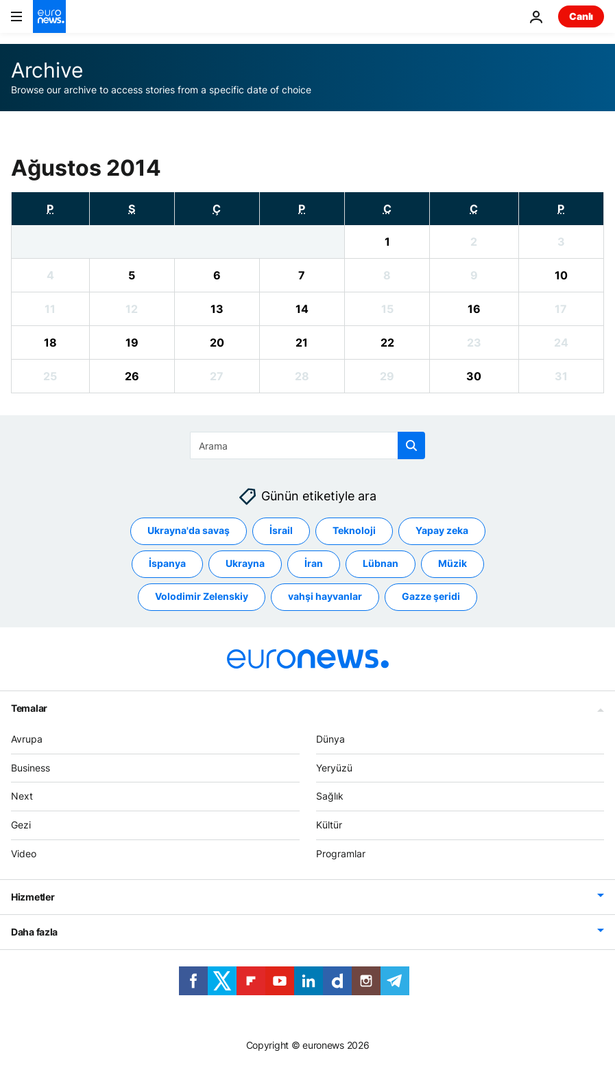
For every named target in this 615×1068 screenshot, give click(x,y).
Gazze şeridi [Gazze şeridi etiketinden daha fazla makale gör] (431, 597)
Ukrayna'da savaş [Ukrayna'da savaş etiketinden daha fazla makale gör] (188, 531)
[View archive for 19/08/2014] (132, 342)
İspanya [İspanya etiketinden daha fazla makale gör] (167, 564)
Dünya (330, 739)
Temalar (29, 708)
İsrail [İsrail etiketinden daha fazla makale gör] (281, 531)
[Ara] (307, 445)
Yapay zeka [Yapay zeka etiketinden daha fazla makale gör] (441, 531)
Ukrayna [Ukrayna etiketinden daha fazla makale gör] (245, 564)
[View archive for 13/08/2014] (217, 308)
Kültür (329, 825)
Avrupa (27, 739)
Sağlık (329, 796)
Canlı (581, 16)
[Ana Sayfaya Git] (49, 16)
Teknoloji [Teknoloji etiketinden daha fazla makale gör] (354, 531)
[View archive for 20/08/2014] (217, 342)
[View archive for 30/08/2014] (474, 376)
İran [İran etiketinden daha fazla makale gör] (313, 564)
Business (30, 768)
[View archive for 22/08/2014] (387, 342)
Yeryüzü (334, 768)
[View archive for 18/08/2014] (50, 342)
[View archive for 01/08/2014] (387, 241)
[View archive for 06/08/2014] (217, 275)
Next (22, 796)
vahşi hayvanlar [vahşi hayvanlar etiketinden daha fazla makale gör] (325, 597)
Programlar (340, 853)
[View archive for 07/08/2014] (302, 275)
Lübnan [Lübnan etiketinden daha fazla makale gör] (380, 564)
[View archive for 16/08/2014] (474, 308)
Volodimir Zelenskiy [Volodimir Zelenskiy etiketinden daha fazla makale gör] (201, 597)
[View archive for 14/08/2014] (302, 308)
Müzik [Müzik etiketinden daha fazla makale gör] (452, 564)
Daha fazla (34, 932)
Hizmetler (32, 897)
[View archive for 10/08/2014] (561, 275)
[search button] (411, 445)
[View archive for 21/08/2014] (302, 342)
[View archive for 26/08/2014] (132, 376)
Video (23, 853)
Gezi (21, 825)
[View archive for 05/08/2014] (132, 275)
